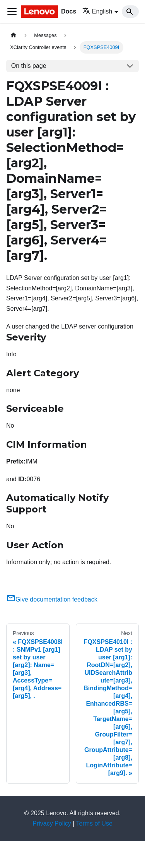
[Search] (130, 11)
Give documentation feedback (51, 599)
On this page (28, 65)
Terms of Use (94, 823)
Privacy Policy (51, 823)
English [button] (97, 11)
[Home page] (13, 35)
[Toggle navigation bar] (12, 11)
